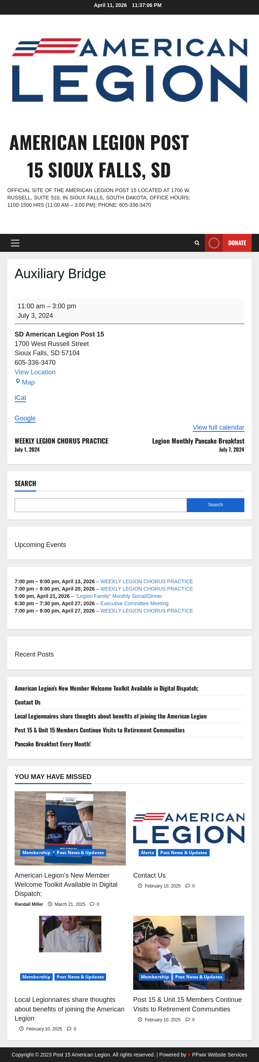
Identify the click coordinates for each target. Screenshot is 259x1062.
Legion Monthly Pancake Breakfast (187, 444)
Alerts (147, 852)
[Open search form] (197, 243)
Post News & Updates (80, 852)
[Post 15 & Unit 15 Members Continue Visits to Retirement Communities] (188, 953)
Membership (36, 852)
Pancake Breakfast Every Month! (53, 743)
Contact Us (28, 702)
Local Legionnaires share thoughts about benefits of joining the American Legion (111, 716)
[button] (15, 243)
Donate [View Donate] (225, 243)
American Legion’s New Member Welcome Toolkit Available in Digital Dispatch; (107, 688)
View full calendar (218, 427)
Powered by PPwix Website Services (203, 1055)
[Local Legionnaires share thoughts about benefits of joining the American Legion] (70, 953)
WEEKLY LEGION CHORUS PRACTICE (72, 444)
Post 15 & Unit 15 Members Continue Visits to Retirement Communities (100, 729)
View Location (35, 372)
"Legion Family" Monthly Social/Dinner (118, 596)
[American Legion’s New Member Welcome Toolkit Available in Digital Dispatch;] (70, 828)
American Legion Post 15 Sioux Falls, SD (99, 155)
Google (25, 418)
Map (25, 382)
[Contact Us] (188, 828)
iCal (20, 397)
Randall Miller (29, 904)
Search (25, 483)
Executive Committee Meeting (135, 603)
